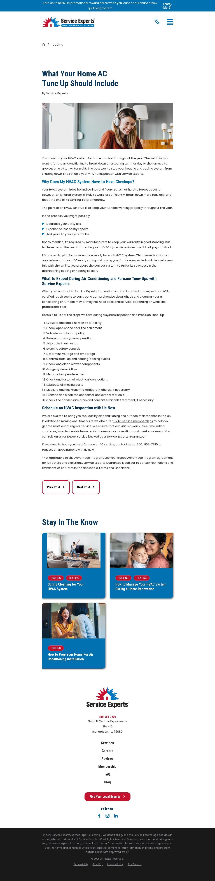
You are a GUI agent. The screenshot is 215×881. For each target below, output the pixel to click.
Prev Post (56, 487)
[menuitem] (81, 864)
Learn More (166, 5)
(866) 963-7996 (146, 444)
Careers (107, 751)
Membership (107, 767)
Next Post (86, 487)
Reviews (107, 759)
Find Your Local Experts (107, 796)
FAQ (107, 774)
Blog (107, 782)
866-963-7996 (107, 716)
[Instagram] (107, 816)
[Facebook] (99, 816)
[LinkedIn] (116, 816)
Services (107, 743)
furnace (112, 208)
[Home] (68, 22)
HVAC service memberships (133, 421)
